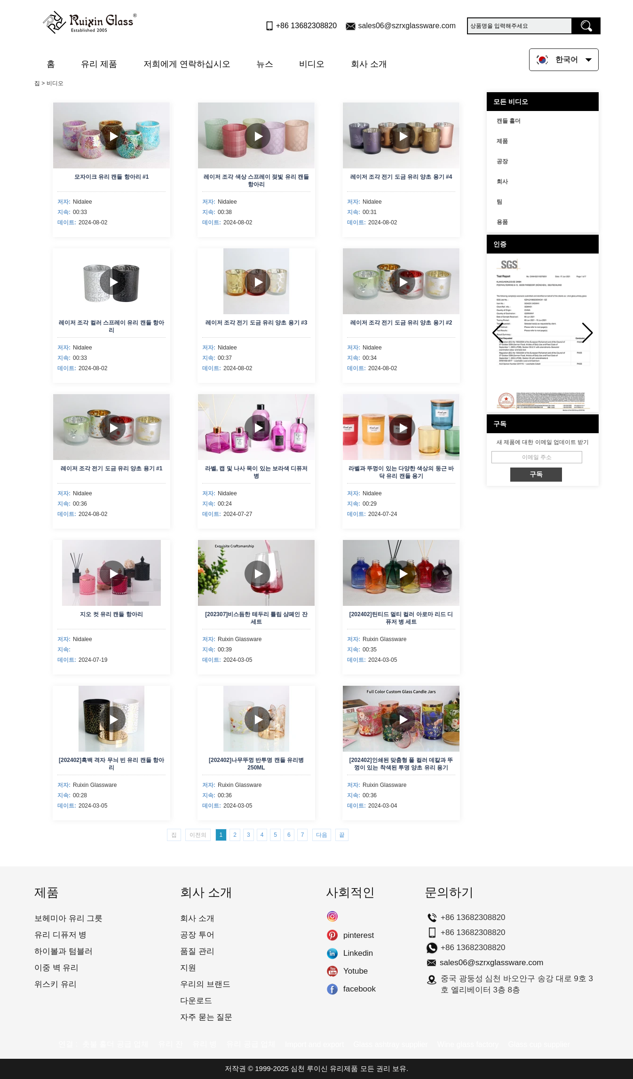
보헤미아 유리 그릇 (68, 918)
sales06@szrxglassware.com (407, 26)
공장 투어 (197, 934)
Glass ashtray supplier (390, 1044)
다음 (321, 835)
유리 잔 (170, 1044)
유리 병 (204, 1044)
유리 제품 (99, 64)
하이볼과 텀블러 (63, 951)
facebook (332, 989)
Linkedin (332, 953)
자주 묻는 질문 (206, 1017)
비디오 (311, 64)
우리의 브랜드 (205, 984)
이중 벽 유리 (56, 967)
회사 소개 (369, 64)
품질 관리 (197, 951)
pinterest (332, 935)
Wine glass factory (468, 1044)
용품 (502, 222)
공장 (502, 161)
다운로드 (196, 1000)
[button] (587, 333)
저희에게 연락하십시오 (186, 64)
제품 (502, 141)
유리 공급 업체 (251, 1044)
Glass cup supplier (539, 1044)
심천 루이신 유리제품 (324, 1068)
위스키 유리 (55, 984)
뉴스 (264, 64)
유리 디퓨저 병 (60, 934)
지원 (188, 967)
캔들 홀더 (509, 121)
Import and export (314, 1044)
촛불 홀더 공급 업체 (115, 1044)
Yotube (332, 971)
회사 (502, 181)
